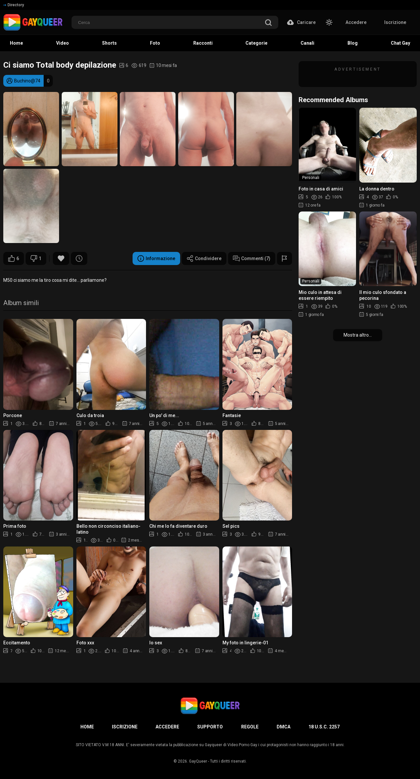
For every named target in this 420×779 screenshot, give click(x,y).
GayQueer (198, 761)
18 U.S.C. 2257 (324, 726)
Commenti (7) (251, 258)
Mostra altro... (358, 335)
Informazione (156, 258)
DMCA (283, 726)
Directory (13, 5)
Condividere (204, 258)
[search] (268, 23)
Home (87, 726)
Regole (250, 726)
